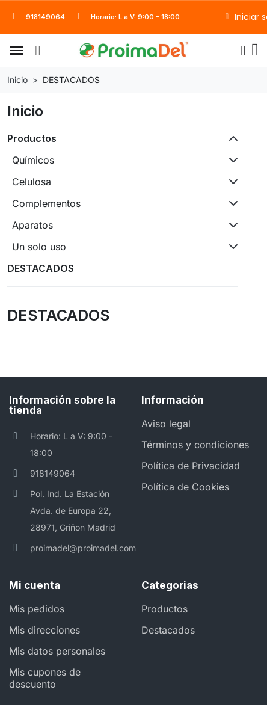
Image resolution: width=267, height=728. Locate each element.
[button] (17, 50)
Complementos (46, 203)
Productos (32, 138)
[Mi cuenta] (243, 50)
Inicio (25, 111)
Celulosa (31, 182)
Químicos (33, 160)
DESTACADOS (40, 268)
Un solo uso (39, 247)
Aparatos (32, 225)
